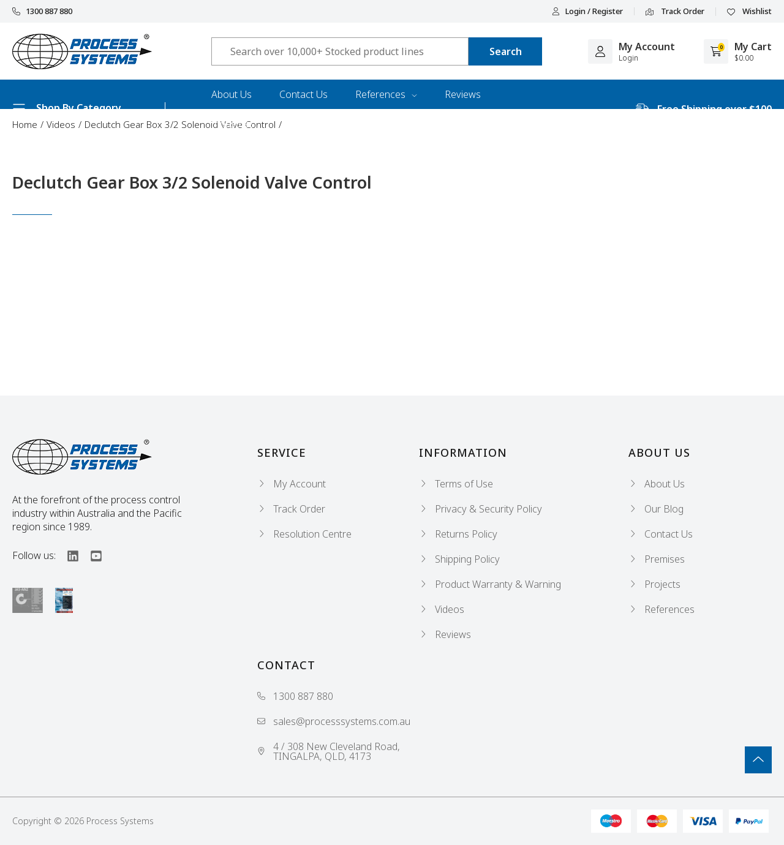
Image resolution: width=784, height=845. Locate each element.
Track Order (675, 11)
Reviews (463, 94)
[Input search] (340, 51)
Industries (233, 124)
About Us (231, 94)
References (386, 94)
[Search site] (505, 51)
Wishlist (749, 11)
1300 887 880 (42, 11)
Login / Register (587, 11)
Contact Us (303, 94)
